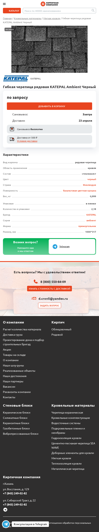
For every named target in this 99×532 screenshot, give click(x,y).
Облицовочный (61, 329)
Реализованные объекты (19, 370)
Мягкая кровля (61, 458)
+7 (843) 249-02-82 (15, 493)
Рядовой (57, 334)
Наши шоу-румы (13, 365)
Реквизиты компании (17, 392)
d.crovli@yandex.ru (53, 298)
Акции (7, 349)
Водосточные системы (66, 423)
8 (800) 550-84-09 (53, 282)
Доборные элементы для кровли (72, 453)
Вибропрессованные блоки (20, 433)
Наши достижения (15, 376)
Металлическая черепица (67, 468)
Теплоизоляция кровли (66, 463)
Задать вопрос (49, 305)
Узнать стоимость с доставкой (49, 288)
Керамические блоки (16, 412)
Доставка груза (12, 334)
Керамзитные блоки (16, 423)
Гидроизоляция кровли (66, 438)
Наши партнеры (13, 381)
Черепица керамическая (67, 412)
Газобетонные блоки (16, 428)
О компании (10, 360)
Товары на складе (14, 354)
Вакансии (9, 386)
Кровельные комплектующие (70, 417)
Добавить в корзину (51, 106)
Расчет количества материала (22, 329)
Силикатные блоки (15, 417)
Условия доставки (27, 140)
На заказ (10, 29)
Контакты (9, 397)
